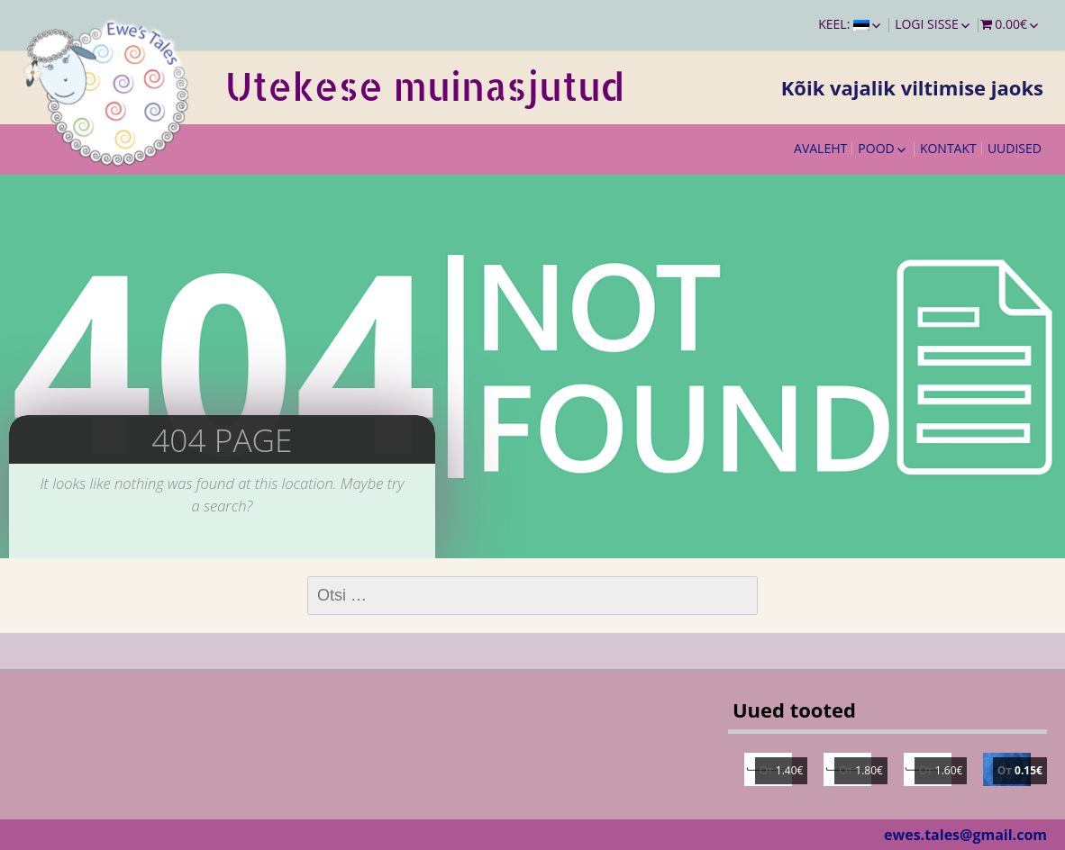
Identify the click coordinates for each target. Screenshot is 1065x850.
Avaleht (820, 148)
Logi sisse (927, 23)
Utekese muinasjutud (424, 86)
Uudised (1015, 148)
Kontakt (948, 148)
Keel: (843, 23)
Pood (876, 148)
